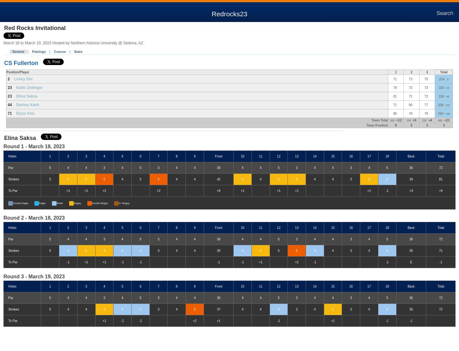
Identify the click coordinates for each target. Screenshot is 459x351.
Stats (78, 52)
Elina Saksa (27, 96)
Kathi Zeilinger (29, 87)
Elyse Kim (25, 113)
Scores (18, 52)
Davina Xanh (27, 105)
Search (445, 13)
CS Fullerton (21, 63)
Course (60, 52)
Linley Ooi (23, 79)
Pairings (39, 52)
